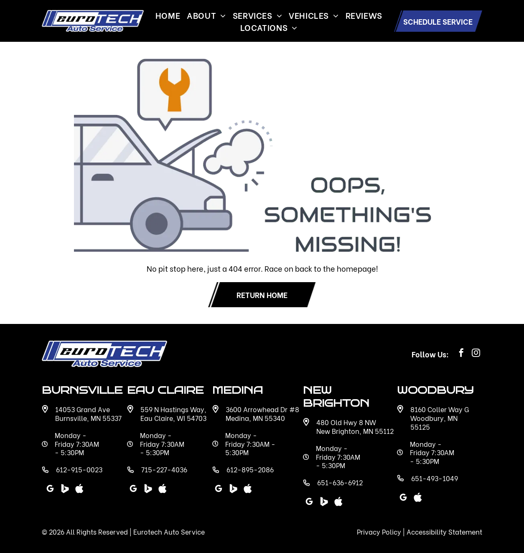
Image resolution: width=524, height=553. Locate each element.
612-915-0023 (79, 469)
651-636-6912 (340, 482)
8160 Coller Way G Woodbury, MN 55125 (439, 417)
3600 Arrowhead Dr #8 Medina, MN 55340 (262, 413)
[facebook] (461, 354)
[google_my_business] (309, 502)
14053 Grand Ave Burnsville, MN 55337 (88, 413)
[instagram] (476, 354)
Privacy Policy (379, 531)
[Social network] (324, 502)
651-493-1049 (434, 478)
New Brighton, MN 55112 (355, 431)
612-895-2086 (250, 469)
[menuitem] (167, 15)
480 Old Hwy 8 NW (346, 422)
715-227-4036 (164, 469)
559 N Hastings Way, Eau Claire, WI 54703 (173, 413)
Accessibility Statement (444, 531)
